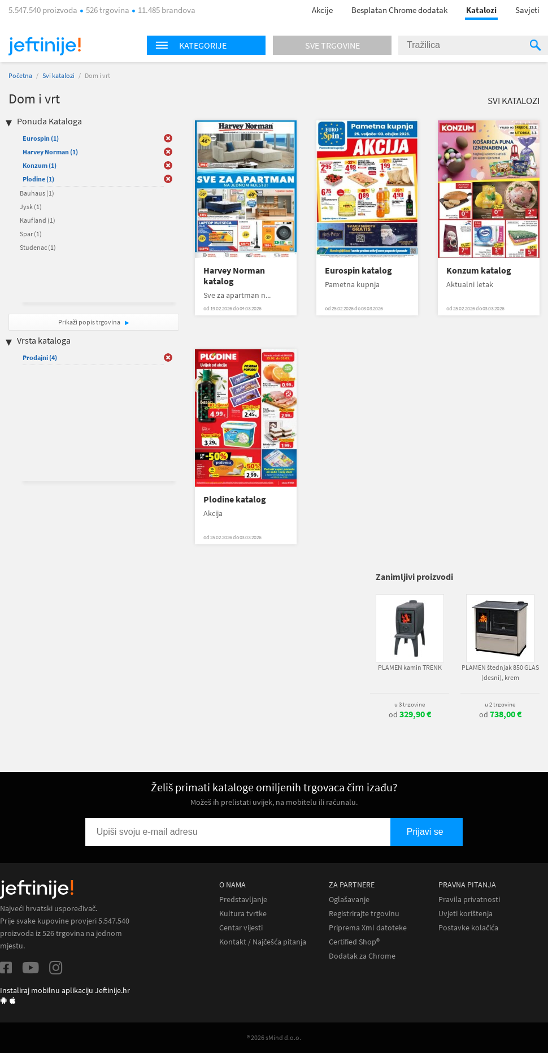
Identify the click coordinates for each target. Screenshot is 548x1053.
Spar (31, 233)
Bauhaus (37, 193)
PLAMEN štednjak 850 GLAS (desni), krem (500, 672)
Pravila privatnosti (469, 899)
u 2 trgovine (500, 704)
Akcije (322, 10)
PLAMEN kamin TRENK (410, 667)
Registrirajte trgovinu (364, 913)
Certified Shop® (354, 942)
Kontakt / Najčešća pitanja (262, 942)
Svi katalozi (58, 75)
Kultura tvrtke (243, 913)
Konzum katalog (478, 270)
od (410, 714)
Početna (20, 75)
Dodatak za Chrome (362, 956)
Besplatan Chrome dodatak (399, 10)
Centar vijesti (241, 928)
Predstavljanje (243, 899)
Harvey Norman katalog (234, 276)
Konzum (39, 165)
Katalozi (481, 10)
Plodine (38, 179)
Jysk (31, 206)
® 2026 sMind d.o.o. (274, 1037)
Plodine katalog (234, 499)
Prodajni (40, 357)
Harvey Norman (50, 152)
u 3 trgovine (409, 704)
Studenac (38, 247)
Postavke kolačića (468, 928)
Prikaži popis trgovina (89, 322)
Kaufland (37, 220)
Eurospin (41, 138)
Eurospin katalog (358, 270)
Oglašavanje (349, 899)
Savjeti (527, 10)
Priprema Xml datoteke (368, 928)
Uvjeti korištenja (465, 913)
